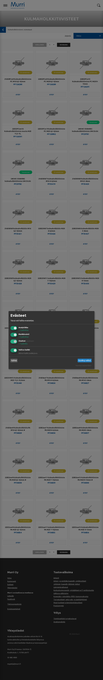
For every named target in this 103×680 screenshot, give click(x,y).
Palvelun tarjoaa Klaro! (83, 365)
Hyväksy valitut (84, 360)
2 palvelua (23, 330)
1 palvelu (23, 344)
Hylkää (14, 360)
